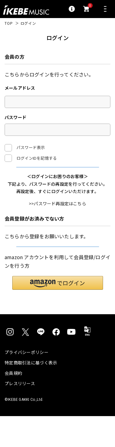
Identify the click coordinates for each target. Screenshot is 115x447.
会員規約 (13, 404)
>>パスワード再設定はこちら (57, 219)
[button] (57, 314)
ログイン (57, 174)
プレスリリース (20, 414)
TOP (9, 23)
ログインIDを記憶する (37, 158)
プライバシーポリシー (26, 383)
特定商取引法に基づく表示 (31, 393)
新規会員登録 (57, 270)
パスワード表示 (25, 147)
